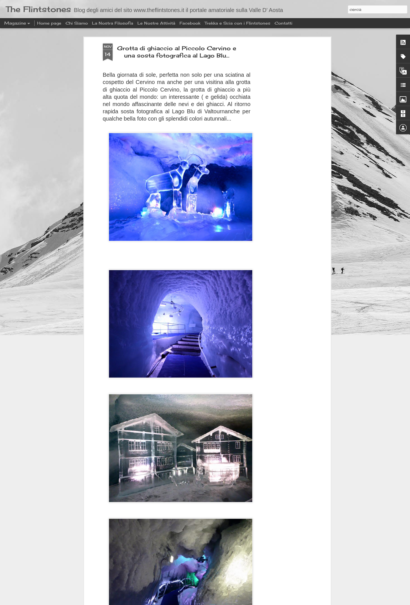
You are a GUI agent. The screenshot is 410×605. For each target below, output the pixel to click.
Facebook (189, 23)
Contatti (283, 23)
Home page (49, 23)
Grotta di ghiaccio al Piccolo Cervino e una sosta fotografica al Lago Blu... (176, 49)
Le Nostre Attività (156, 23)
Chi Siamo (76, 23)
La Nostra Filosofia (112, 23)
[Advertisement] (281, 129)
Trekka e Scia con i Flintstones (238, 23)
